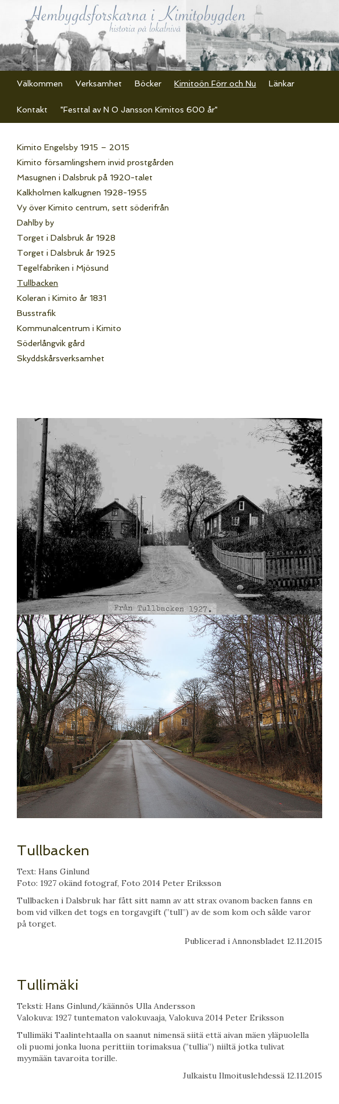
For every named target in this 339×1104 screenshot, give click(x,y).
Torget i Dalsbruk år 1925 (66, 252)
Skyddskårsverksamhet (60, 358)
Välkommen (40, 83)
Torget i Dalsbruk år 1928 (66, 237)
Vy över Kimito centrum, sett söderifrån (93, 207)
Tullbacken (37, 283)
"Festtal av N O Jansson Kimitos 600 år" (139, 109)
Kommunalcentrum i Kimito (69, 328)
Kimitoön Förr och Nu (215, 83)
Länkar (281, 83)
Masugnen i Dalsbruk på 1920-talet (85, 177)
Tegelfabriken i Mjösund (63, 268)
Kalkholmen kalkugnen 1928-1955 (82, 192)
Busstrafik (36, 313)
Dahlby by (35, 222)
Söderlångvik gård (51, 343)
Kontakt (32, 109)
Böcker (148, 83)
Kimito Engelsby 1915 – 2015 (73, 147)
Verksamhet (98, 83)
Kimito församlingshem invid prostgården (95, 162)
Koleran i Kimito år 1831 (61, 298)
